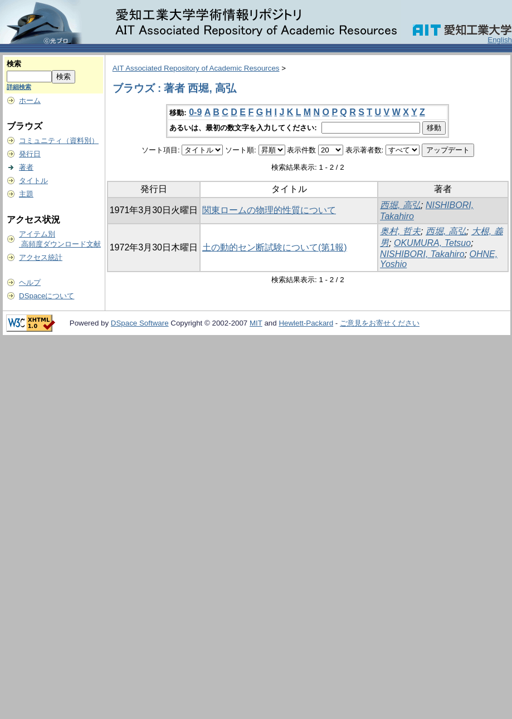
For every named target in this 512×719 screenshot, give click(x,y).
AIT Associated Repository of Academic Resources (196, 68)
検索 (14, 64)
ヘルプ (30, 282)
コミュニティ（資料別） (59, 140)
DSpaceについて (46, 296)
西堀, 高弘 (400, 205)
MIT (256, 323)
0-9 (195, 112)
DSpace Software (140, 323)
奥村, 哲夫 (400, 231)
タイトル (33, 180)
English (499, 40)
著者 (26, 167)
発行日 (30, 154)
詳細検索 (19, 86)
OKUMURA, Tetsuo (432, 243)
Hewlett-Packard (306, 323)
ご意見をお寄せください (380, 323)
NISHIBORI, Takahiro (422, 254)
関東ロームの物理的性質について (269, 210)
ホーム (30, 100)
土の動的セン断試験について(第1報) (274, 247)
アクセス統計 (40, 257)
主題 (26, 194)
